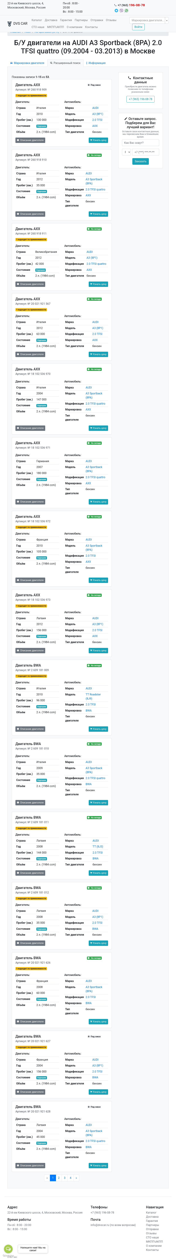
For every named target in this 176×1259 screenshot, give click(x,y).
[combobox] (149, 20)
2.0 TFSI (97, 119)
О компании (74, 27)
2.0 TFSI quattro (95, 189)
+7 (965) (131, 5)
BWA (89, 710)
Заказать (141, 161)
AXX (95, 126)
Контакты (91, 27)
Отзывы (111, 20)
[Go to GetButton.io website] (8, 1256)
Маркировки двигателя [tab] (27, 63)
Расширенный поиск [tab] (65, 63)
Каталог (37, 20)
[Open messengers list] (8, 1249)
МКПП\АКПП (55, 27)
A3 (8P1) (97, 114)
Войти (138, 27)
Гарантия (66, 20)
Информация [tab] (95, 63)
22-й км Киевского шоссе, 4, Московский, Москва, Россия (26, 5)
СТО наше (38, 27)
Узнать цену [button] (98, 140)
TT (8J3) (98, 846)
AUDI (95, 108)
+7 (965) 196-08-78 (140, 99)
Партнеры (81, 20)
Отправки (97, 20)
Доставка (51, 20)
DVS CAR (17, 23)
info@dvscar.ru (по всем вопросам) (113, 1225)
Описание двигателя (30, 140)
